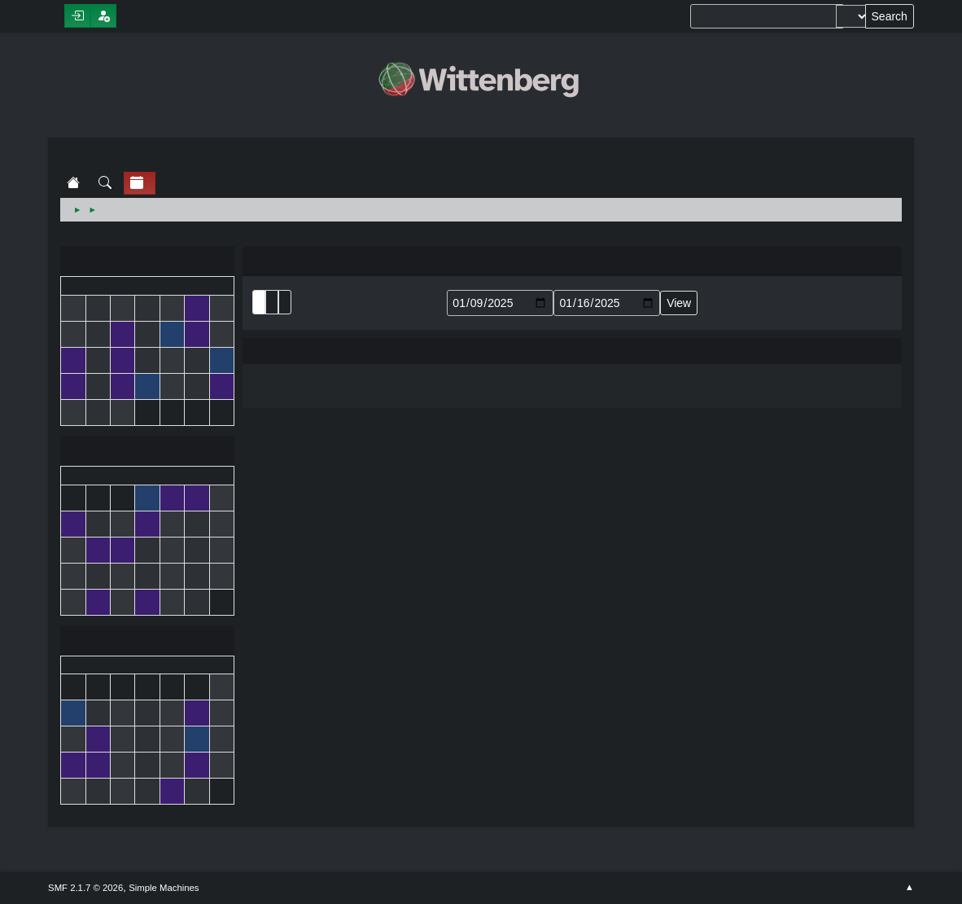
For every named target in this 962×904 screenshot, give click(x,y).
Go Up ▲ (909, 888)
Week (284, 302)
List (258, 302)
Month (271, 302)
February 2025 (147, 642)
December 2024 (147, 263)
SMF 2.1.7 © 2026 (85, 888)
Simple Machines (164, 888)
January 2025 (147, 452)
